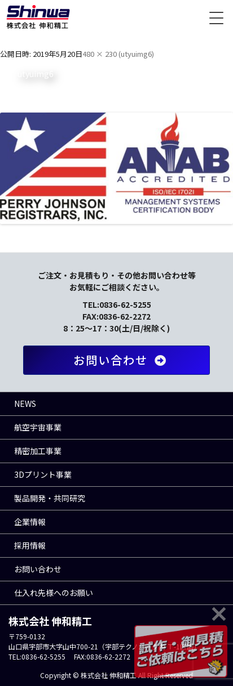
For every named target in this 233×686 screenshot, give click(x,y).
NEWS (25, 403)
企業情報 (30, 521)
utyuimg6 (136, 53)
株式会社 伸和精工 (38, 17)
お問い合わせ (122, 360)
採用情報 (30, 545)
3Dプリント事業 (43, 474)
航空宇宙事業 (37, 427)
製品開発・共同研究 (49, 498)
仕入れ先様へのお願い (53, 592)
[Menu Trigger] (216, 17)
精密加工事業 (37, 450)
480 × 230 (99, 53)
